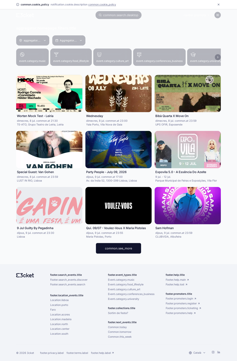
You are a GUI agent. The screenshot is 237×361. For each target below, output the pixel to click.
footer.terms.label (77, 352)
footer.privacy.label (52, 352)
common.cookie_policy (102, 4)
